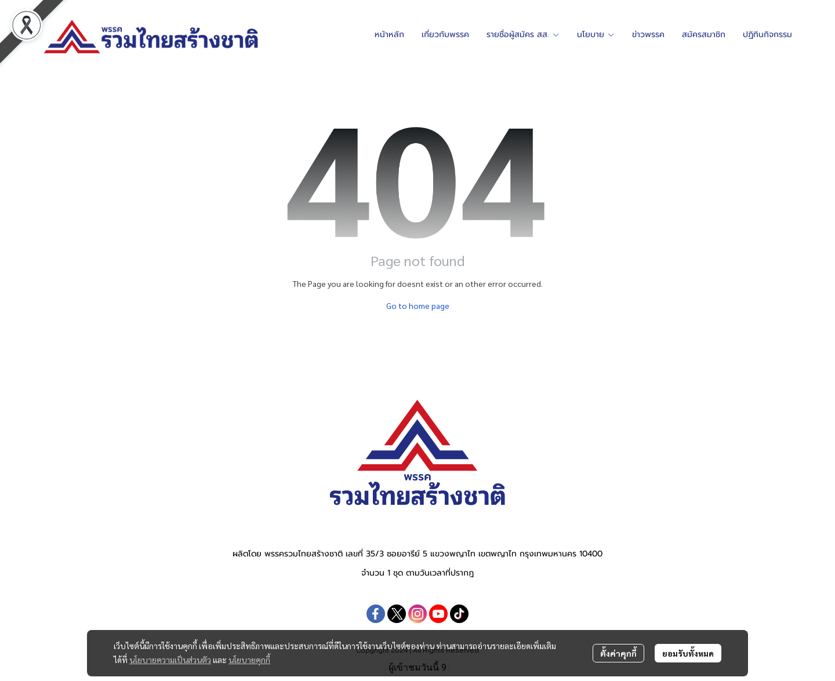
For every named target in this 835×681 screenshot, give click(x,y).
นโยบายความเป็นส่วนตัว (170, 659)
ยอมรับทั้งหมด (688, 653)
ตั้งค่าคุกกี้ (618, 653)
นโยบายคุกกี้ (249, 659)
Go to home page (417, 305)
